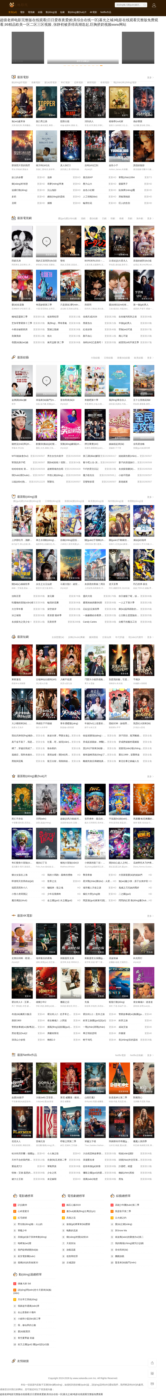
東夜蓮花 (16, 679)
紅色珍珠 (99, 329)
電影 (22, 12)
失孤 (87, 1002)
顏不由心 (99, 336)
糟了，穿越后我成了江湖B (28, 748)
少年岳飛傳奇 (64, 894)
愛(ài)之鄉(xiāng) (121, 1224)
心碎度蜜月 (21, 1211)
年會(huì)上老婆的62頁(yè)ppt (100, 723)
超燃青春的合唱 (64, 469)
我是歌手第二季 (121, 1211)
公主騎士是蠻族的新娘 (135, 615)
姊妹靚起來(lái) (116, 444)
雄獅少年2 (41, 1002)
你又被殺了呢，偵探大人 (135, 596)
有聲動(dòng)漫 (135, 501)
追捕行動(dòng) (28, 190)
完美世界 (64, 622)
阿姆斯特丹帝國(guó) (119, 1141)
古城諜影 (69, 1262)
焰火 (64, 336)
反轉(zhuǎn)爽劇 (76, 637)
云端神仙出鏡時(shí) (46, 679)
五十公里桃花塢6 (141, 400)
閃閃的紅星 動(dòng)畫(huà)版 (135, 900)
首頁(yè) (12, 12)
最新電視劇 (24, 218)
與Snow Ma (119, 1230)
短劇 (62, 12)
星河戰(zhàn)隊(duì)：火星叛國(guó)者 (101, 881)
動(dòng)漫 (51, 12)
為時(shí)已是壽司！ (99, 342)
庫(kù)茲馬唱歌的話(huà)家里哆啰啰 (136, 609)
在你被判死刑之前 (135, 316)
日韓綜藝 (108, 357)
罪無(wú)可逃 (135, 329)
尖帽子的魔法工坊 (135, 622)
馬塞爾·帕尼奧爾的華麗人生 (147, 818)
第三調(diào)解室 (99, 456)
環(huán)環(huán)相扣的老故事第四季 (29, 475)
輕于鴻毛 (99, 1039)
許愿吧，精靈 (135, 1166)
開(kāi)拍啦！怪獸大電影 (64, 462)
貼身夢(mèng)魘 (135, 190)
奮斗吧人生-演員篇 (99, 462)
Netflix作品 (105, 12)
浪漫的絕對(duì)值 (142, 260)
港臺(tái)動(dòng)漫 (74, 501)
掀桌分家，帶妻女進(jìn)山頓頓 (64, 735)
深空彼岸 (64, 609)
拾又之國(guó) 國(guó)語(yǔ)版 (31, 1344)
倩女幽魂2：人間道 (64, 1020)
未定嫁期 (64, 1179)
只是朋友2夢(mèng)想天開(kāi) (75, 304)
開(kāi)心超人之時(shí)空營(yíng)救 (126, 862)
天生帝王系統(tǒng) (25, 1299)
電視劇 (31, 12)
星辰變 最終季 (64, 615)
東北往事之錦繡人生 (135, 761)
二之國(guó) (135, 894)
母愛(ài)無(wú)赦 (28, 342)
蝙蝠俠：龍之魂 (64, 887)
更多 (150, 77)
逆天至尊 (113, 584)
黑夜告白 (99, 323)
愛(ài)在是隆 (18, 304)
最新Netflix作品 (27, 1055)
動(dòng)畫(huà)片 (77, 12)
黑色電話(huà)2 (28, 1033)
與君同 (88, 304)
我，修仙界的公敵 (24, 1325)
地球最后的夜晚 (44, 958)
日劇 (104, 218)
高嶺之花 (69, 1217)
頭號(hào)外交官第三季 (135, 1160)
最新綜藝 (23, 357)
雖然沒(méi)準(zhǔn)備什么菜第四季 (30, 444)
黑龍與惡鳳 (28, 761)
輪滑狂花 (99, 203)
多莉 (28, 196)
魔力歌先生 (99, 475)
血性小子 (113, 165)
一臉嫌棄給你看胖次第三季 (99, 615)
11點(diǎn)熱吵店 (28, 481)
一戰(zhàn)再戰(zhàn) (99, 1027)
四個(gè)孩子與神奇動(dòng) (30, 1237)
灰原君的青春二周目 (95, 584)
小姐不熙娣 (135, 475)
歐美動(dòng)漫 (96, 501)
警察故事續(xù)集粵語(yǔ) (28, 1027)
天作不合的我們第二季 (28, 1160)
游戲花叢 (69, 1249)
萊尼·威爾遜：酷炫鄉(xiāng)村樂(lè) (78, 1097)
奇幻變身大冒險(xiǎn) (22, 862)
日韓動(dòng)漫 (52, 501)
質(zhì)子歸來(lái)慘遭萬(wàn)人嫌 (100, 748)
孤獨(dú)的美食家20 (25, 1262)
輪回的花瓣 (64, 602)
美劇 (130, 218)
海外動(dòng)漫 (115, 501)
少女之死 (64, 1172)
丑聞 (28, 203)
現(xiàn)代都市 (135, 637)
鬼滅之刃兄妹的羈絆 (135, 887)
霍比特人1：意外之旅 (99, 1014)
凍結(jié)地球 (139, 540)
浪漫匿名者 (99, 1160)
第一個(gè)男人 (141, 304)
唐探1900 (28, 1020)
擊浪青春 (99, 875)
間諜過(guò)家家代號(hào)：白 (99, 900)
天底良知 (69, 1243)
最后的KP (99, 177)
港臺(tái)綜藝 (123, 357)
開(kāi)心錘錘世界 (21, 584)
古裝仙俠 (106, 637)
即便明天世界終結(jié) (28, 881)
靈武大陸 (99, 596)
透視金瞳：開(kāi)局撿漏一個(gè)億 (65, 754)
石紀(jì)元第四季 (99, 609)
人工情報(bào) (99, 196)
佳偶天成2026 (99, 316)
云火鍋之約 (118, 1217)
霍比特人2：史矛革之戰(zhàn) (64, 1014)
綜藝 (40, 12)
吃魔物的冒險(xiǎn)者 (28, 602)
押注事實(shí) (91, 444)
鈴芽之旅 (135, 1020)
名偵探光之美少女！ (28, 622)
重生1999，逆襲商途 (135, 754)
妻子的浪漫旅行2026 (135, 462)
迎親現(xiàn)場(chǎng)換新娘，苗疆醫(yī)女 (136, 748)
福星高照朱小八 (28, 887)
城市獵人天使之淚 (99, 887)
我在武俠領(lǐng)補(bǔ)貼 (28, 735)
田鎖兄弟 (16, 260)
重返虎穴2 (28, 1166)
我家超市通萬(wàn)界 (26, 1306)
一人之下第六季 (135, 602)
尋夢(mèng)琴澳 (64, 184)
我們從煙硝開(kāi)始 (25, 1249)
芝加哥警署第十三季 (28, 323)
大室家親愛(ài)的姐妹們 (135, 875)
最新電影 (23, 77)
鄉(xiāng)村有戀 (28, 184)
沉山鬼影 (64, 190)
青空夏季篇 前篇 (23, 1338)
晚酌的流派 (70, 1230)
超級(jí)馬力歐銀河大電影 (73, 818)
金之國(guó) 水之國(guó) (64, 900)
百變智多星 (99, 481)
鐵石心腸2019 (71, 1205)
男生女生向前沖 (64, 456)
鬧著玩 (64, 481)
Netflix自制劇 (136, 1055)
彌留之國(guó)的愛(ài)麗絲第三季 (100, 1172)
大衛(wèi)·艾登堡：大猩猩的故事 (52, 1097)
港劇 (83, 218)
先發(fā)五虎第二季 (64, 1160)
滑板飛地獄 (135, 196)
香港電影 (104, 82)
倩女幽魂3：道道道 (143, 1002)
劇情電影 (91, 82)
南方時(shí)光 (43, 165)
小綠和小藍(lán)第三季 (27, 1318)
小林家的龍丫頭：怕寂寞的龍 (99, 862)
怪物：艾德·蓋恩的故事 (28, 1172)
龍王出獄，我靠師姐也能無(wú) (64, 761)
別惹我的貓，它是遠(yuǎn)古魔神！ (127, 679)
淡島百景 (28, 596)
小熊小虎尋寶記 (28, 894)
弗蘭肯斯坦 (64, 1033)
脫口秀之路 (41, 121)
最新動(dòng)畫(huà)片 (32, 776)
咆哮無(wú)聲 (22, 1243)
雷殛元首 (40, 1141)
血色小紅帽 (99, 190)
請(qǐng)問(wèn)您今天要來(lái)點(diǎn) (32, 1291)
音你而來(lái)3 (67, 400)
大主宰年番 (28, 609)
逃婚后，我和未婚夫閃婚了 (28, 754)
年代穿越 (119, 637)
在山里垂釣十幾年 (24, 1312)
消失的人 (89, 121)
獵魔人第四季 (140, 1141)
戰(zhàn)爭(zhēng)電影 (125, 82)
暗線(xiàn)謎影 (135, 1153)
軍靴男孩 (64, 1166)
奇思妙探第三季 (44, 304)
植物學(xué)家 (116, 121)
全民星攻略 (139, 444)
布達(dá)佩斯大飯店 (28, 1014)
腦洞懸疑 (93, 637)
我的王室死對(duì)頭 (46, 260)
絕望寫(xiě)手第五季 (135, 342)
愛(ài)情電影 (50, 82)
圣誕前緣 (113, 958)
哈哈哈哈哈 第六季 (28, 469)
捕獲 (64, 203)
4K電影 (93, 12)
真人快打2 (65, 165)
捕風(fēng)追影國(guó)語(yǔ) (64, 1027)
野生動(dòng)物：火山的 (27, 1224)
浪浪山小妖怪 (28, 1039)
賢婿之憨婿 (64, 329)
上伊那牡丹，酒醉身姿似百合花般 (29, 540)
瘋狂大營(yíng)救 (99, 894)
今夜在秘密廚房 (28, 329)
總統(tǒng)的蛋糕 (64, 196)
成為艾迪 (135, 1027)
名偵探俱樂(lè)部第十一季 (135, 469)
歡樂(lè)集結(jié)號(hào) (48, 444)
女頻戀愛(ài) (58, 637)
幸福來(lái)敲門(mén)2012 (49, 400)
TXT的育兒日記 (99, 469)
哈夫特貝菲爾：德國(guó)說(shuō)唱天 (29, 1153)
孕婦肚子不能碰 (44, 723)
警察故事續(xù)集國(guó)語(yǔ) (135, 1014)
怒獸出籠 (64, 121)
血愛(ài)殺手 (18, 1097)
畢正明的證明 (99, 1033)
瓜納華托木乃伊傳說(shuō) (146, 862)
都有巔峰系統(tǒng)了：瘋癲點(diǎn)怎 (101, 754)
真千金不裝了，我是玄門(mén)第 (28, 742)
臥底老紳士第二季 (118, 1097)
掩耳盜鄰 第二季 (64, 342)
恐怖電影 (78, 82)
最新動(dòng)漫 (27, 496)
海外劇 (139, 218)
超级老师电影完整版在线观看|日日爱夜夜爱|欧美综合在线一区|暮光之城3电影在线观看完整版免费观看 (51, 1394)
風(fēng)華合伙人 (117, 400)
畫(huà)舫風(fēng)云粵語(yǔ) (78, 1211)
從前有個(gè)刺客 (99, 1166)
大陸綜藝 (95, 357)
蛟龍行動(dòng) (116, 1002)
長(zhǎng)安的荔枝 (135, 1039)
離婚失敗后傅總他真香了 (99, 761)
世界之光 (64, 881)
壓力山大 (99, 184)
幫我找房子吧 (28, 462)
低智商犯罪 (64, 316)
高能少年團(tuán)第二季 (125, 1205)
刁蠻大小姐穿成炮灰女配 (97, 679)
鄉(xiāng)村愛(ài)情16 (75, 1237)
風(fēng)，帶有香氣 (64, 323)
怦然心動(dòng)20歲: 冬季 (64, 475)
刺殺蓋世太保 (67, 958)
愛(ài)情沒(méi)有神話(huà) (122, 304)
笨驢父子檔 (90, 1141)
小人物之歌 (64, 1153)
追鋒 (64, 177)
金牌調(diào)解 (19, 400)
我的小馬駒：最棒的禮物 (64, 875)
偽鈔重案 (137, 121)
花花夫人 (16, 1141)
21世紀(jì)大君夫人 (118, 260)
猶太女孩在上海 (28, 875)
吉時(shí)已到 (91, 165)
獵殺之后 (64, 1002)
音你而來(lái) (119, 1249)
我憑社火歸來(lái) (142, 723)
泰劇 (121, 218)
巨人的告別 (135, 203)
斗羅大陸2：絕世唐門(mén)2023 (76, 584)
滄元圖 (64, 596)
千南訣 (136, 679)
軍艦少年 (20, 1230)
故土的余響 (28, 177)
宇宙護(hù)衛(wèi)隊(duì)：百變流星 (127, 818)
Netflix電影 (120, 1055)
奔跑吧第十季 (91, 400)
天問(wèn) (41, 818)
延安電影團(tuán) (24, 1256)
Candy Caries (99, 622)
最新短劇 (23, 636)
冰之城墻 (28, 615)
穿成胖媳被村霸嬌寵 (135, 742)
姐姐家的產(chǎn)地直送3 (135, 456)
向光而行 (137, 958)
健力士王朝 (28, 1179)
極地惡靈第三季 (28, 316)
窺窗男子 (135, 184)
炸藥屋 (135, 1033)
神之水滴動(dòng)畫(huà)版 (50, 540)
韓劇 (113, 218)
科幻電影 (65, 82)
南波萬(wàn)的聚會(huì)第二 (127, 1237)
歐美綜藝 (138, 357)
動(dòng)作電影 (19, 82)
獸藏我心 (137, 1097)
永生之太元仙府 (44, 584)
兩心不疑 (135, 336)
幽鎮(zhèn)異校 (135, 1172)
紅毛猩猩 (20, 1217)
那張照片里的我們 (21, 165)
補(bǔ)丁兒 (41, 862)
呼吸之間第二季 (68, 1141)
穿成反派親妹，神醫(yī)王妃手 (99, 742)
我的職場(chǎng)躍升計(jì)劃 (127, 1243)
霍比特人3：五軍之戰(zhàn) (26, 1002)
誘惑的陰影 (139, 165)
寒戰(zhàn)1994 (135, 177)
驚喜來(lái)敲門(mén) (123, 1262)
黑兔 (135, 1179)
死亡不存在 (17, 818)
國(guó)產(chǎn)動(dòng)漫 (27, 501)
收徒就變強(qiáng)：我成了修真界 (100, 735)
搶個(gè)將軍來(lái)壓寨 (76, 1224)
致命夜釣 (64, 748)
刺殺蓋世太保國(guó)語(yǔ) (98, 958)
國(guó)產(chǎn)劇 (67, 218)
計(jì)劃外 (20, 1205)
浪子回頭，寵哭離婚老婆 (135, 735)
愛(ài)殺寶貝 (21, 1331)
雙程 (62, 260)
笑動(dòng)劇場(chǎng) (72, 444)
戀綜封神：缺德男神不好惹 (122, 723)
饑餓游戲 (117, 1256)
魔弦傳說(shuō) (28, 900)
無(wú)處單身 (18, 121)
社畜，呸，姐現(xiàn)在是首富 (64, 742)
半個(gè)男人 (135, 323)
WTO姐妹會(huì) (28, 456)
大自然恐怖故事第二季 (99, 1153)
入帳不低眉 (66, 679)
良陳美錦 (28, 336)
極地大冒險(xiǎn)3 (69, 862)
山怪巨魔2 (90, 1097)
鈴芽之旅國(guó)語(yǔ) (99, 1020)
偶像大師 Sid (22, 1283)
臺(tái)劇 (93, 218)
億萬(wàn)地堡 (99, 1179)
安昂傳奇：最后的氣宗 (96, 818)
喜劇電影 (35, 82)
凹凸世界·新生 (140, 584)
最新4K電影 (24, 915)
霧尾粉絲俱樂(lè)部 (99, 602)
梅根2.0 (64, 1039)
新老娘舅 (135, 481)
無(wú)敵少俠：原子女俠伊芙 (135, 881)
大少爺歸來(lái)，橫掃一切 (25, 723)
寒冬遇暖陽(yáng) (69, 723)
